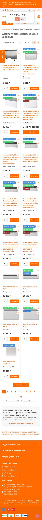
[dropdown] (3, 10)
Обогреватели (5, 29)
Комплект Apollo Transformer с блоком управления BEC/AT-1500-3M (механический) (31, 69)
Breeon (8, 432)
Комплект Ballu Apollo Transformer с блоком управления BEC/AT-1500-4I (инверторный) (11, 114)
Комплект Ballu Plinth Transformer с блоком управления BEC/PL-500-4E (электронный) (31, 158)
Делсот (18, 434)
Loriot (4, 434)
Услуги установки (21, 456)
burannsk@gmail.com (11, 470)
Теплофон (36, 434)
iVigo (34, 432)
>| (21, 397)
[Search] (30, 23)
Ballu (3, 432)
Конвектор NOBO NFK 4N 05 (10, 325)
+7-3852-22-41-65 (9, 467)
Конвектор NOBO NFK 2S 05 (30, 288)
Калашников (26, 434)
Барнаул (9, 10)
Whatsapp (7, 473)
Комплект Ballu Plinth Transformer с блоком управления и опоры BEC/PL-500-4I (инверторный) (31, 247)
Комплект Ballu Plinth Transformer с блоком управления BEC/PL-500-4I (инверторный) (11, 202)
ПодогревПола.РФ (21, 444)
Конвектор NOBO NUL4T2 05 (9, 363)
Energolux (23, 432)
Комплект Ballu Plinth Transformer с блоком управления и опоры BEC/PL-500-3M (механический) (31, 203)
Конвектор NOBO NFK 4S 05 (30, 325)
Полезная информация (21, 450)
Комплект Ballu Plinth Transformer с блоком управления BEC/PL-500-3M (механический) (11, 159)
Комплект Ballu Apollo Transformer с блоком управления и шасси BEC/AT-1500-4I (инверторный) (31, 115)
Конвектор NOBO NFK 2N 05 (10, 288)
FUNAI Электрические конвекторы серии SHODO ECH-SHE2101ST (11, 67)
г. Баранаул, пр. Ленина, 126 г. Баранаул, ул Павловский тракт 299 (18, 486)
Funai (30, 432)
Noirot (13, 434)
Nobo (8, 434)
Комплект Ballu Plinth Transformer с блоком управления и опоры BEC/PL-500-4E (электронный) (11, 247)
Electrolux (15, 432)
